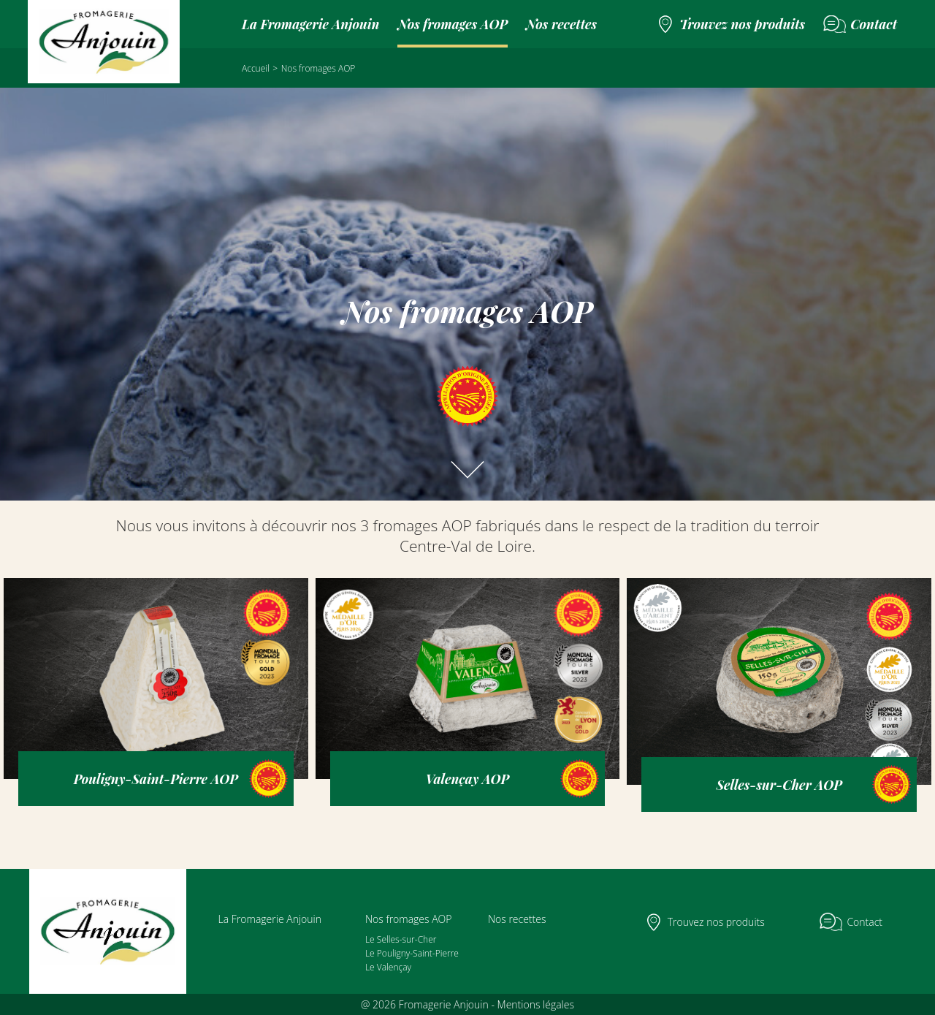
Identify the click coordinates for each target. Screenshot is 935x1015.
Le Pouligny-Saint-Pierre (412, 953)
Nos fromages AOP (452, 24)
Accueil (256, 68)
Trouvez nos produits (742, 24)
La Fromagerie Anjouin (310, 24)
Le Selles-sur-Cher (400, 939)
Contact (873, 24)
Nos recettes (561, 24)
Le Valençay (388, 967)
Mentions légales (535, 1004)
